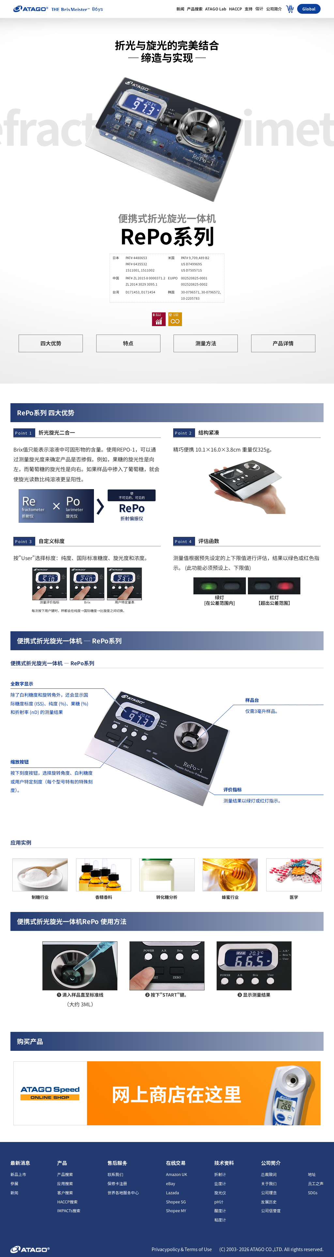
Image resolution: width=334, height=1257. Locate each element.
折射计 (220, 1174)
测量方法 (205, 343)
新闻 (14, 1192)
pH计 (218, 1201)
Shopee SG (176, 1201)
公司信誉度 (271, 1210)
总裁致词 (269, 1174)
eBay (170, 1183)
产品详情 (283, 343)
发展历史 (269, 1201)
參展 (14, 1183)
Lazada (172, 1192)
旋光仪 (220, 1192)
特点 (128, 343)
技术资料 (224, 1162)
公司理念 (269, 1192)
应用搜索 (65, 1183)
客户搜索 (65, 1192)
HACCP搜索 (67, 1201)
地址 (312, 1174)
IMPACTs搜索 (68, 1210)
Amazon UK (176, 1174)
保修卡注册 (117, 1183)
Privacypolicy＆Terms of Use (182, 1249)
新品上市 (18, 1174)
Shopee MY (176, 1210)
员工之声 (316, 1183)
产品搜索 (65, 1174)
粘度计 (220, 1219)
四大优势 (50, 343)
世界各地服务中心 (123, 1192)
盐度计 (220, 1183)
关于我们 (269, 1183)
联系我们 (115, 1174)
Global (308, 8)
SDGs (312, 1192)
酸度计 (220, 1210)
